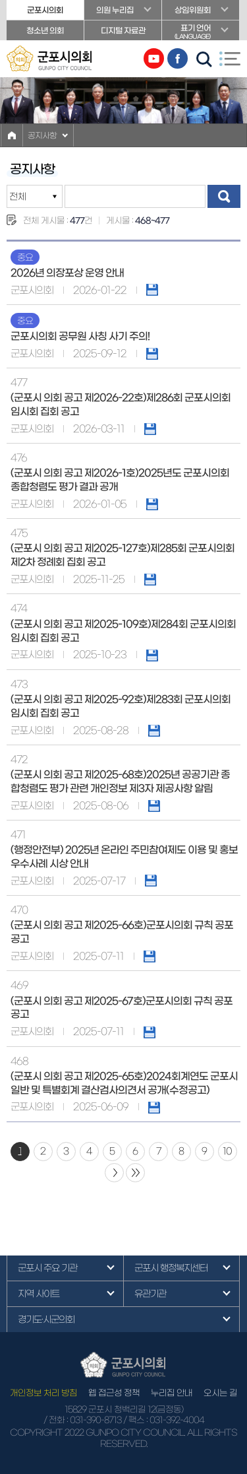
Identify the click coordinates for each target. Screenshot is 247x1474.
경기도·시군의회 (46, 1319)
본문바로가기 (0, 0)
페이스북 (177, 58)
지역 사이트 (38, 1293)
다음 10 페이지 (114, 1172)
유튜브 (154, 58)
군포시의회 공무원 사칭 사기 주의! (80, 336)
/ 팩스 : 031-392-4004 (163, 1420)
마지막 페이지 (135, 1172)
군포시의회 (45, 10)
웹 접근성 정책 (114, 1393)
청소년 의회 (45, 30)
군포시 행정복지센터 (170, 1268)
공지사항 (42, 135)
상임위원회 (193, 10)
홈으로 (12, 135)
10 (227, 1151)
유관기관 (150, 1293)
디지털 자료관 (123, 30)
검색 (223, 196)
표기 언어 (200, 32)
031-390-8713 (95, 1420)
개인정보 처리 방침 (43, 1393)
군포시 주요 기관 (47, 1268)
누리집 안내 (171, 1393)
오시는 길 (220, 1393)
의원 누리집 (115, 10)
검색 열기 (204, 59)
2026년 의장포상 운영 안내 (67, 273)
